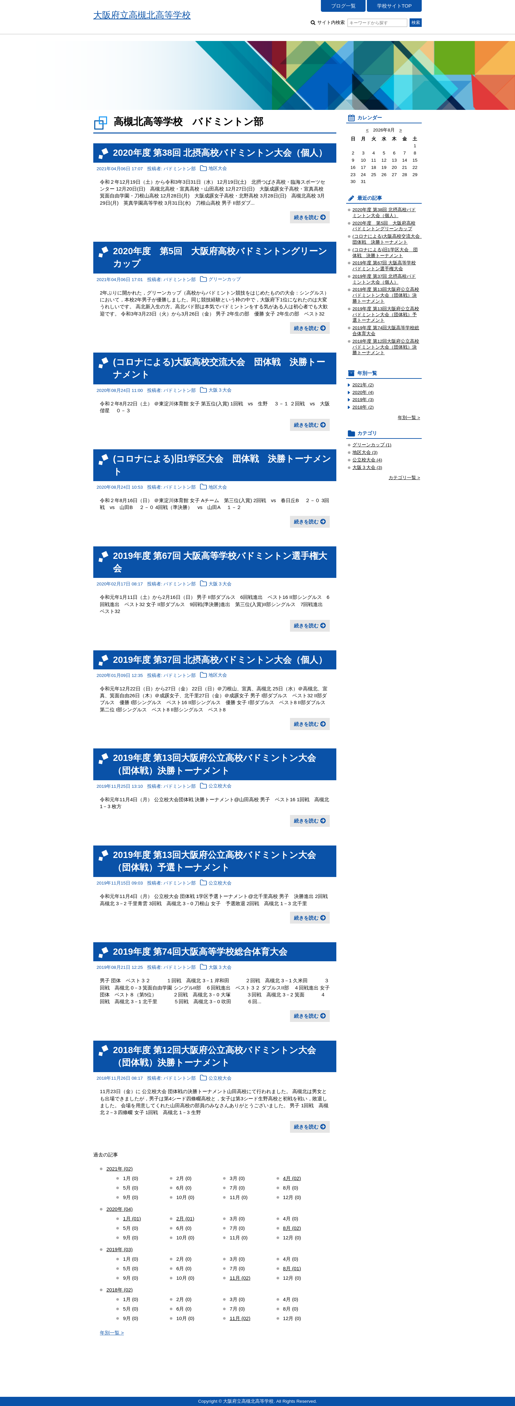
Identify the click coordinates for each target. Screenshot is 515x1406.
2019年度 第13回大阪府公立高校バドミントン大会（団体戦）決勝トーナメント (385, 295)
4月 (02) (292, 1178)
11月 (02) (240, 1278)
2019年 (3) (363, 399)
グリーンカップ (225, 279)
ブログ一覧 (343, 6)
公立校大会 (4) (367, 460)
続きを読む (306, 217)
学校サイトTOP (394, 6)
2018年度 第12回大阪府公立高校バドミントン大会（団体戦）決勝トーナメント (385, 347)
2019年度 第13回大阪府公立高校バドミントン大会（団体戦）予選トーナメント (385, 314)
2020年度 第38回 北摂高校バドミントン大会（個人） (220, 153)
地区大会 (218, 168)
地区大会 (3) (365, 452)
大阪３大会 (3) (367, 467)
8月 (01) (292, 1268)
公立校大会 (220, 786)
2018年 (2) (363, 407)
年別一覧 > (112, 1332)
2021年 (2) (363, 384)
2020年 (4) (363, 392)
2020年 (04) (119, 1209)
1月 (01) (132, 1218)
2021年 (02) (119, 1169)
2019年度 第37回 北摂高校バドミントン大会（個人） (220, 660)
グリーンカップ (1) (372, 444)
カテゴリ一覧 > (404, 477)
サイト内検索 (362, 22)
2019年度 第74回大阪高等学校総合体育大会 (200, 952)
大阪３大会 (220, 390)
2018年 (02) (119, 1290)
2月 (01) (185, 1218)
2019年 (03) (119, 1249)
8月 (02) (292, 1228)
